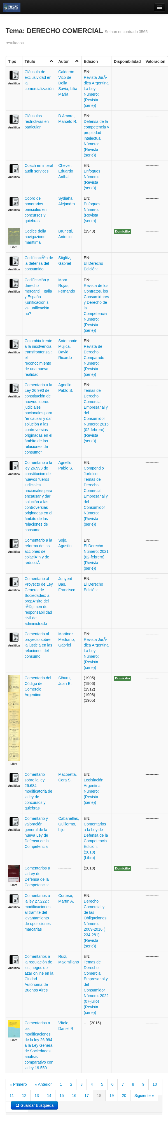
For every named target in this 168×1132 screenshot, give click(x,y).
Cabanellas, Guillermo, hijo (68, 824)
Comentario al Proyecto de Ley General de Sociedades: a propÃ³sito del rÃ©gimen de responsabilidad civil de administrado (39, 601)
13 (36, 1095)
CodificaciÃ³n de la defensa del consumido (39, 263)
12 (24, 1095)
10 (155, 1084)
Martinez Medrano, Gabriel (66, 639)
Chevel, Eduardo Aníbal (65, 171)
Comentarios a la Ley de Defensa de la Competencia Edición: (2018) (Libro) (96, 841)
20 (124, 1095)
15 (61, 1095)
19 (111, 1095)
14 (49, 1095)
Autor (68, 61)
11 (12, 1095)
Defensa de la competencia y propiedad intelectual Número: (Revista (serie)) (96, 138)
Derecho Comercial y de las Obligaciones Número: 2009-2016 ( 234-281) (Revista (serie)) (95, 923)
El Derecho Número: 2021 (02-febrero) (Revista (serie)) (96, 557)
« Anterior (43, 1084)
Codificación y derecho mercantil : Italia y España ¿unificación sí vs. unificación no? (38, 297)
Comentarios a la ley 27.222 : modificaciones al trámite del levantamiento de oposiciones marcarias (38, 912)
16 (74, 1095)
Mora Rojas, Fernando (66, 285)
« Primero (18, 1084)
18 (99, 1095)
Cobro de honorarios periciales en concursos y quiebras (36, 209)
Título (39, 61)
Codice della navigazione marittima (35, 237)
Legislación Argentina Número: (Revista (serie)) (93, 791)
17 (86, 1095)
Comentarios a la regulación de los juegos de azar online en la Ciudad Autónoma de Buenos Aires (39, 973)
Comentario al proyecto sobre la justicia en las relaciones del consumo (38, 645)
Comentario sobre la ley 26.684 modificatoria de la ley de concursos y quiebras (38, 791)
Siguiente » (144, 1095)
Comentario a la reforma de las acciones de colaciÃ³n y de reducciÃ (38, 551)
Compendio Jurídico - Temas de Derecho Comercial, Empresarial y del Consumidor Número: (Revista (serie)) (96, 496)
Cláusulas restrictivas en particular (37, 121)
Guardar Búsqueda (34, 1105)
